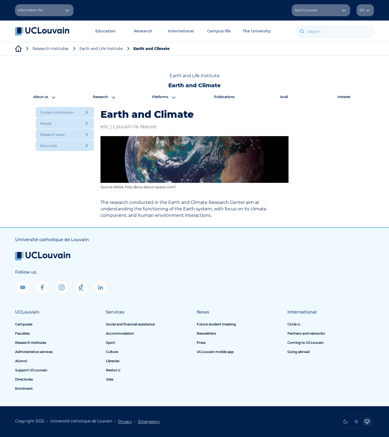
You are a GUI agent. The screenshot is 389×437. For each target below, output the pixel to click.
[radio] (345, 421)
